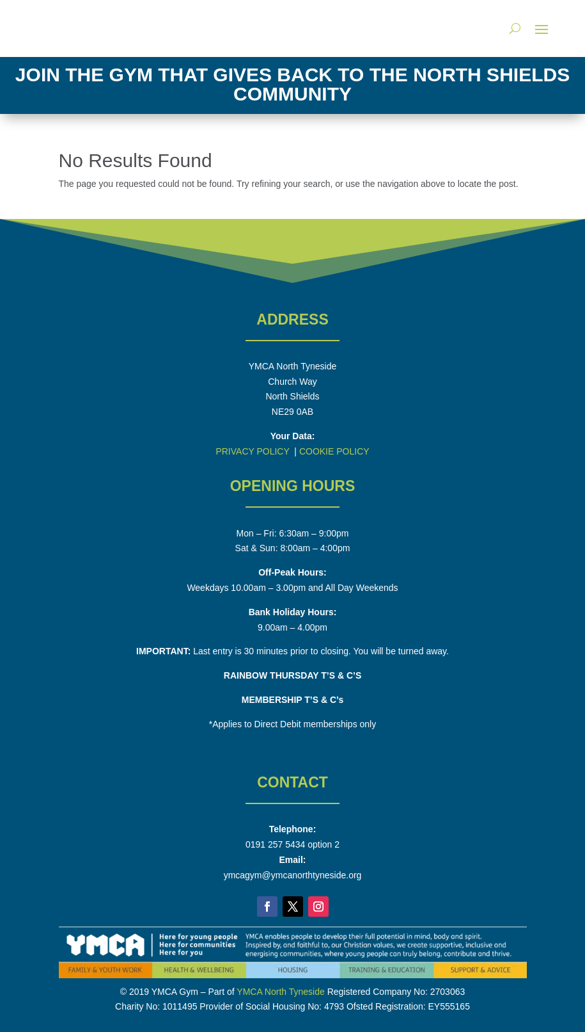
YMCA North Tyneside (280, 992)
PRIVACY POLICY (252, 451)
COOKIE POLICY (334, 451)
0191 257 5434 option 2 (292, 844)
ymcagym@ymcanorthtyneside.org (293, 875)
